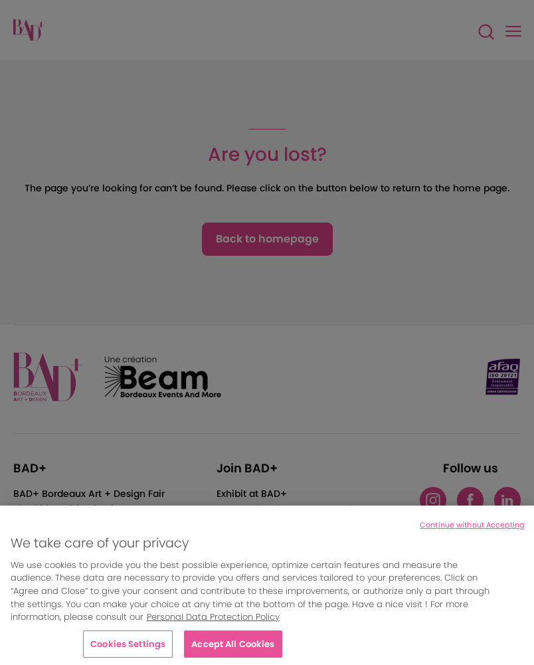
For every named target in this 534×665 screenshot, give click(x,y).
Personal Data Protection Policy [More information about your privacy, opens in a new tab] (213, 622)
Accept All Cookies (232, 648)
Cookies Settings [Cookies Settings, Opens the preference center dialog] (127, 648)
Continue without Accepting (472, 530)
